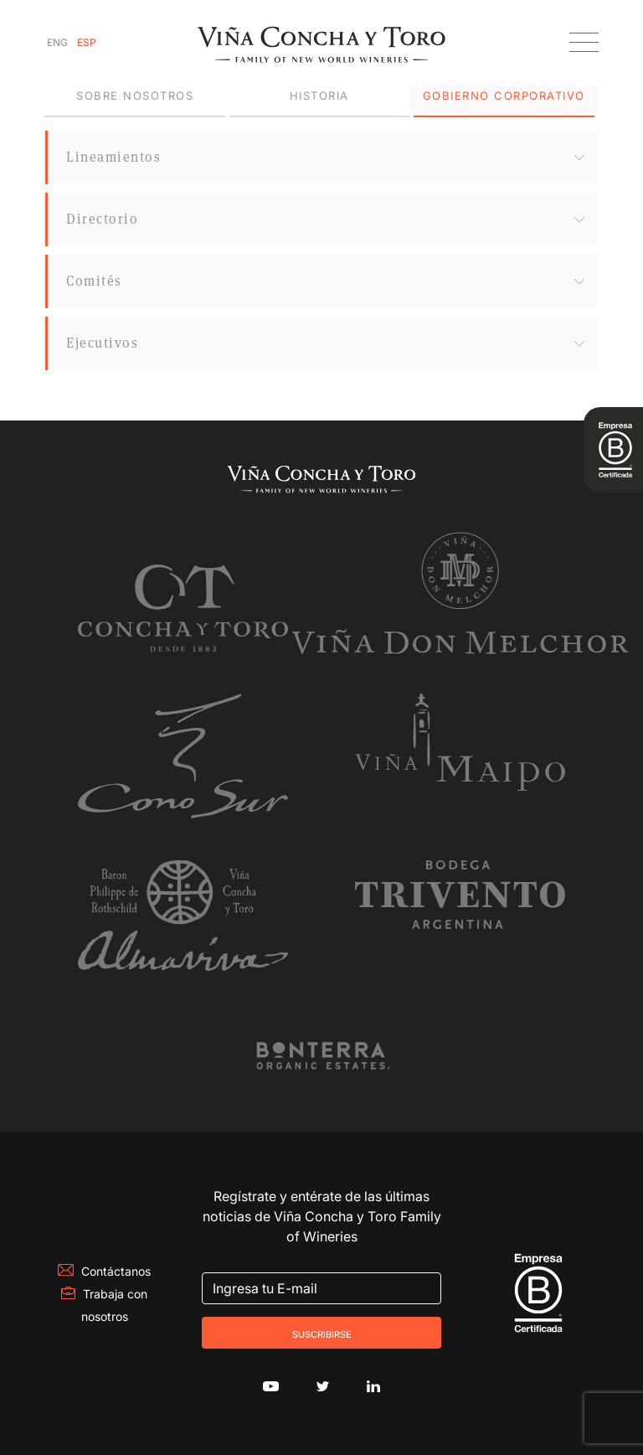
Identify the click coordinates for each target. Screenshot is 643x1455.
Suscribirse (322, 1332)
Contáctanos (104, 1271)
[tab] (134, 96)
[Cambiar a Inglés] (57, 42)
